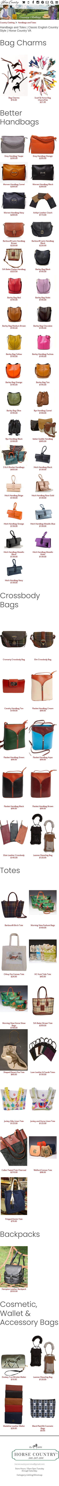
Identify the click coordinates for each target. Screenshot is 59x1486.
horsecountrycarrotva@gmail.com (30, 1464)
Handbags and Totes (27, 22)
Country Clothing (7, 22)
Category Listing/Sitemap (29, 1474)
